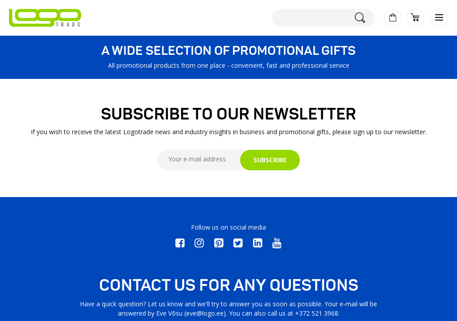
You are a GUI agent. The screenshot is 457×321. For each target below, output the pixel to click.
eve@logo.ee (205, 313)
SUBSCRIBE (270, 160)
